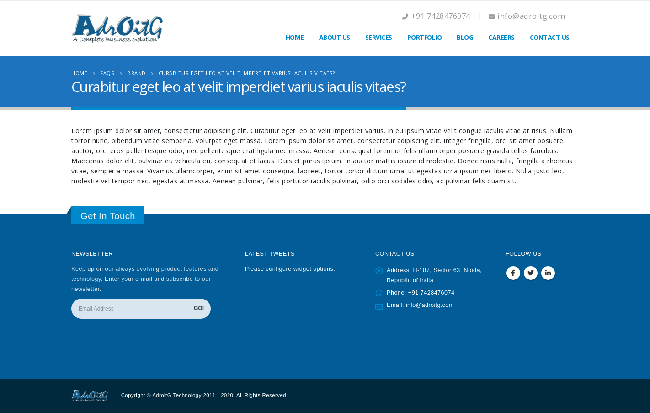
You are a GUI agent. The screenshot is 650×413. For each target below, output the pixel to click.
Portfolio (424, 37)
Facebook (513, 273)
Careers (501, 37)
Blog (465, 37)
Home (295, 37)
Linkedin (548, 273)
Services (378, 37)
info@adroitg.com (430, 305)
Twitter (531, 273)
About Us (334, 37)
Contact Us (550, 37)
